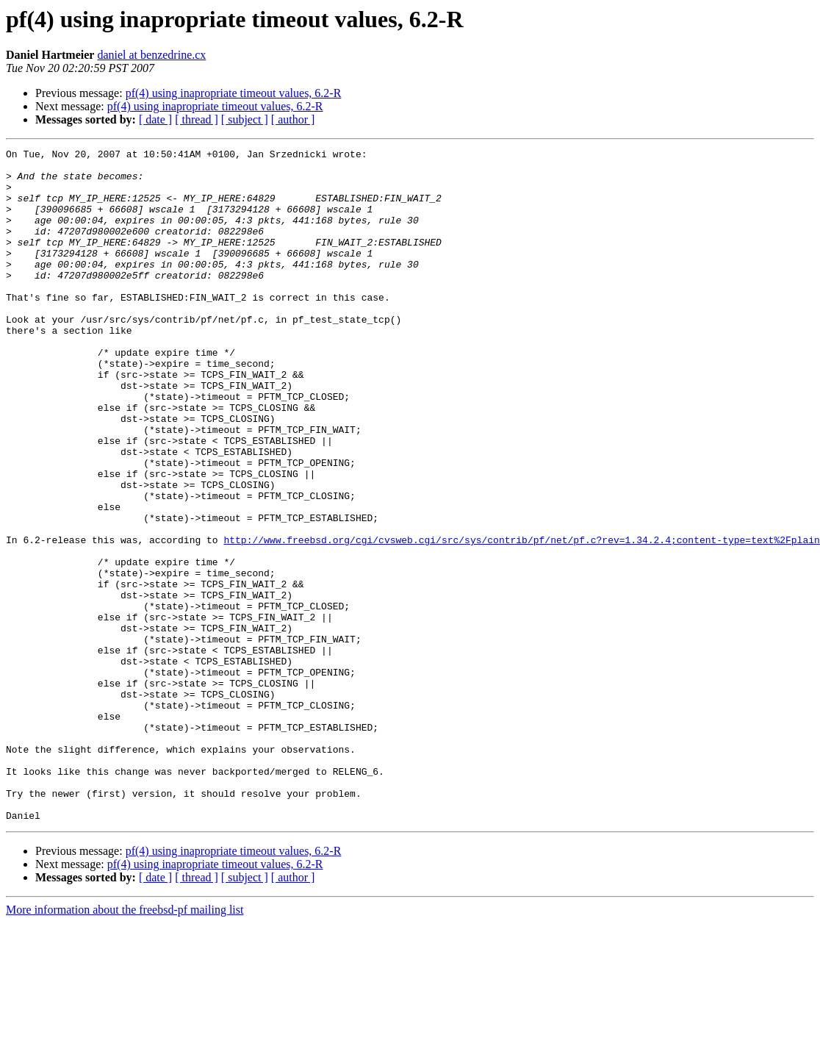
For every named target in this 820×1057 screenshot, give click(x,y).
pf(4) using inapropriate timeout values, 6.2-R (234, 93)
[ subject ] (244, 119)
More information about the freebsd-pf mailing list (124, 1044)
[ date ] (155, 119)
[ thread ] (196, 119)
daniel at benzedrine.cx (151, 55)
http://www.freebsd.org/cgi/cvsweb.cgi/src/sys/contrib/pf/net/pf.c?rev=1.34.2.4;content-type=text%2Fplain (521, 619)
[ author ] (293, 119)
